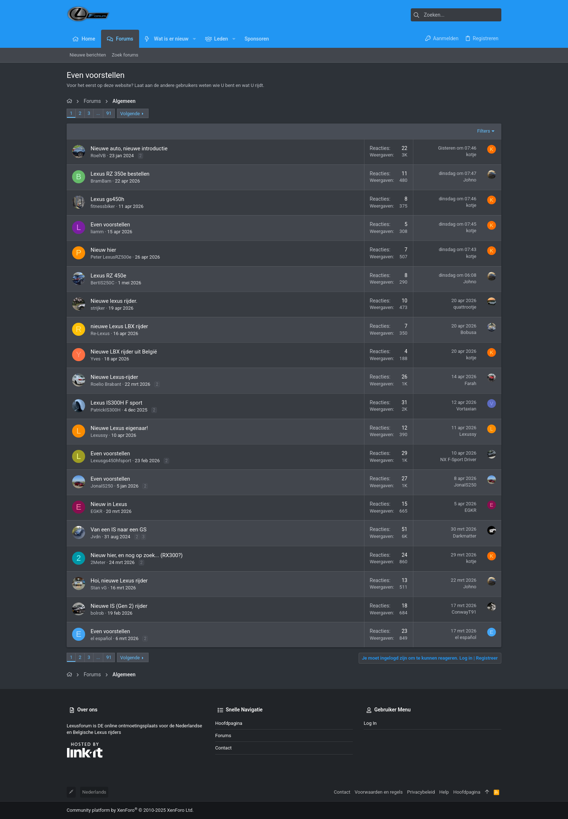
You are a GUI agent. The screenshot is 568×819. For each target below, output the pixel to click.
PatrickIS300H (106, 410)
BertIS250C (102, 282)
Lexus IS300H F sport (116, 403)
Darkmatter (464, 536)
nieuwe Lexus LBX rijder (119, 326)
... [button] (98, 113)
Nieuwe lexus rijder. (114, 301)
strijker (98, 308)
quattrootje (465, 307)
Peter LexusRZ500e (111, 257)
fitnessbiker (103, 206)
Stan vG (99, 587)
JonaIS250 (102, 486)
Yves (96, 359)
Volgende (130, 113)
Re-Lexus (100, 333)
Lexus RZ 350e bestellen (120, 174)
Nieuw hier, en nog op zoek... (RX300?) (137, 555)
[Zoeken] (456, 14)
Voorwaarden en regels (379, 792)
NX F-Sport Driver (458, 459)
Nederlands (94, 792)
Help (444, 792)
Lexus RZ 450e (108, 275)
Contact (223, 748)
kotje (471, 154)
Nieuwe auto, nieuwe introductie (129, 148)
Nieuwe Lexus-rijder (114, 377)
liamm (97, 231)
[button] (194, 38)
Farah (470, 383)
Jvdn (96, 536)
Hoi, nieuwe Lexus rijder (119, 580)
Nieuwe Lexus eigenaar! (119, 428)
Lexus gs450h (107, 199)
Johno (469, 180)
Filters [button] (483, 131)
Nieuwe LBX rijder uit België (124, 351)
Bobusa (468, 332)
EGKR (96, 511)
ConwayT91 (464, 612)
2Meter (98, 562)
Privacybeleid (421, 792)
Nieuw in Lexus (109, 504)
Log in (370, 723)
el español (101, 638)
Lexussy (99, 435)
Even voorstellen (110, 224)
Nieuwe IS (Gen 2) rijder (119, 606)
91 (109, 113)
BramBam (101, 181)
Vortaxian (466, 408)
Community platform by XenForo (130, 810)
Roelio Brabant (106, 384)
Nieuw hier (103, 250)
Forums (223, 735)
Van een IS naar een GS (118, 529)
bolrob (97, 613)
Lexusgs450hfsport (111, 460)
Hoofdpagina (228, 723)
